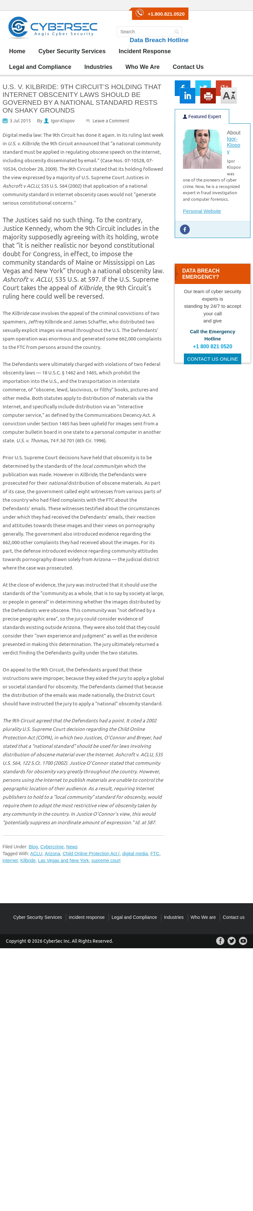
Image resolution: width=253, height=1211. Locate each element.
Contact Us (188, 67)
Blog (33, 846)
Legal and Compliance (40, 67)
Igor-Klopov (63, 120)
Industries (98, 67)
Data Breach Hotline (159, 40)
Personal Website (202, 211)
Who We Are (143, 67)
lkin (187, 95)
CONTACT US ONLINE (212, 359)
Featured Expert (202, 116)
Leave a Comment (111, 120)
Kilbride (28, 860)
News (72, 846)
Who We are (203, 917)
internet (10, 860)
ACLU (36, 853)
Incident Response (145, 51)
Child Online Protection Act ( (91, 853)
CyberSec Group (51, 29)
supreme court (105, 860)
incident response (87, 917)
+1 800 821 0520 (212, 346)
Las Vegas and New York (63, 860)
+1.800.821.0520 (166, 14)
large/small (229, 95)
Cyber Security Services (72, 51)
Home (17, 51)
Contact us (234, 917)
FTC (154, 853)
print (208, 95)
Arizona (52, 853)
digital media (135, 853)
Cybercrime (52, 846)
